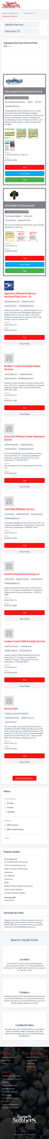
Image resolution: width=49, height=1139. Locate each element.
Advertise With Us (33, 1057)
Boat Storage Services (13, 889)
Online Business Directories (12, 1079)
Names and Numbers (10, 13)
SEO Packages (7, 1095)
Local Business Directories (11, 1076)
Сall (24, 167)
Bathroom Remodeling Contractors (18, 886)
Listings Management (9, 1085)
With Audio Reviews (15, 829)
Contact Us (6, 1063)
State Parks (9, 900)
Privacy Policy (18, 1134)
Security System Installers (15, 893)
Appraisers (8, 872)
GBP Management (8, 1089)
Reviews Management (10, 1092)
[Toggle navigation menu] (45, 4)
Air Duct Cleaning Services (15, 865)
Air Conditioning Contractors (16, 862)
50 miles (10, 807)
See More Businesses (24, 778)
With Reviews (12, 825)
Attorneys (8, 879)
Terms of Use (31, 1134)
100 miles (11, 812)
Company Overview (9, 1057)
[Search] (43, 31)
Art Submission (32, 1060)
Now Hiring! (6, 1060)
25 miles (10, 803)
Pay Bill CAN (31, 1067)
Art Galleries (9, 875)
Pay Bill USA (31, 1063)
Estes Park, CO (30, 13)
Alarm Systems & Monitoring (16, 869)
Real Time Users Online (10, 1108)
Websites (5, 1082)
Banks (6, 882)
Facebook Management (10, 1104)
